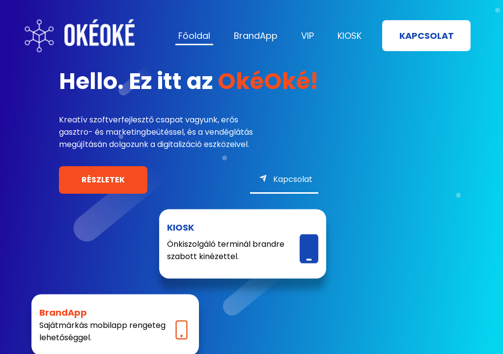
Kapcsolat (426, 36)
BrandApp (256, 36)
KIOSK (349, 36)
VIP (307, 36)
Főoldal (194, 36)
